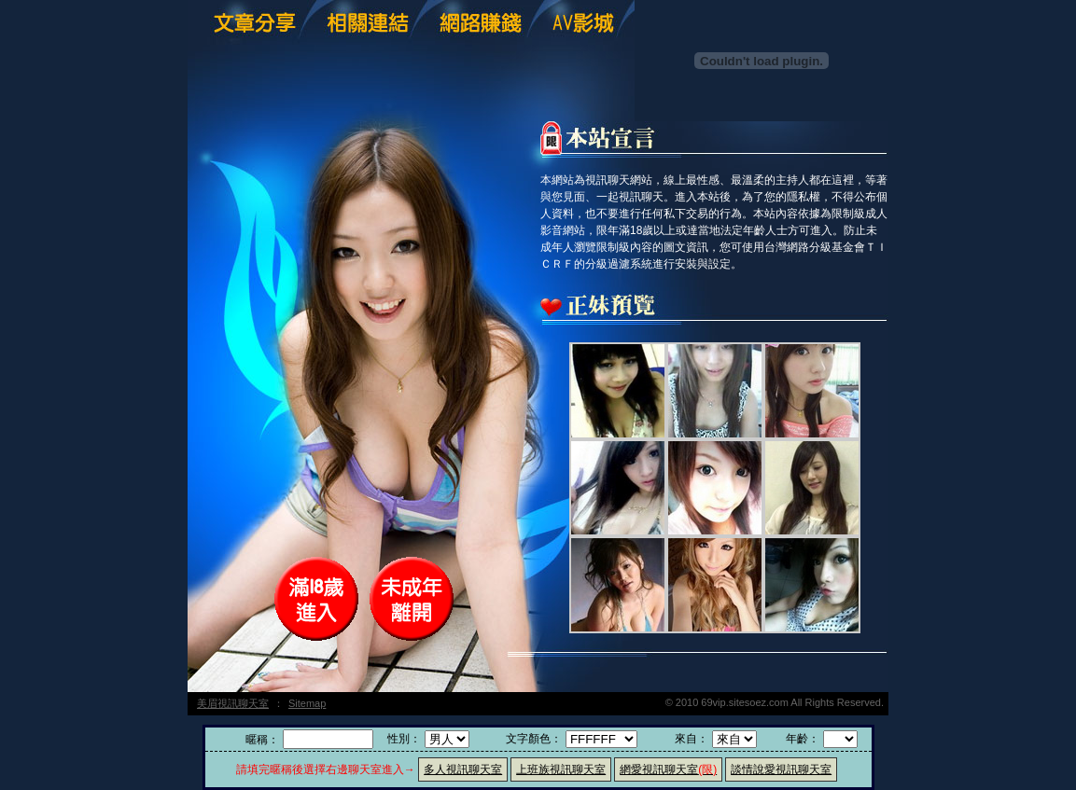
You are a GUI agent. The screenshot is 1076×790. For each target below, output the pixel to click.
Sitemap (307, 703)
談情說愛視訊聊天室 (781, 769)
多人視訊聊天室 (463, 769)
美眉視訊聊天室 (233, 703)
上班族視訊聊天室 (561, 769)
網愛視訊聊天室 (668, 769)
